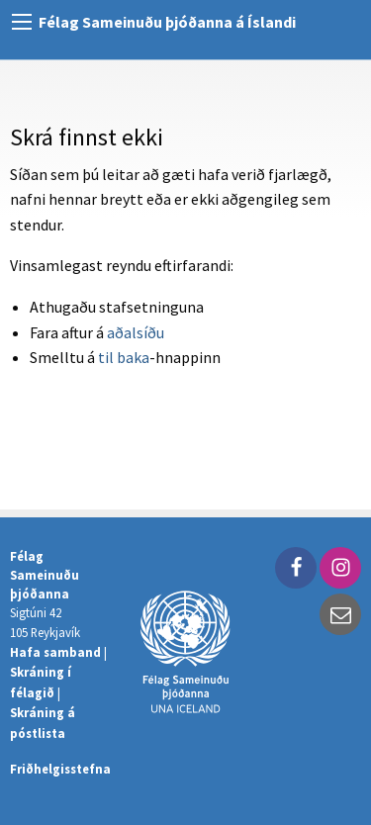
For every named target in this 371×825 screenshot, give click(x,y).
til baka (123, 357)
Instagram (340, 568)
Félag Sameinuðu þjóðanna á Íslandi (167, 22)
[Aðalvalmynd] (22, 22)
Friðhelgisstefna (60, 769)
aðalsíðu (135, 332)
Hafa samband (55, 652)
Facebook (296, 568)
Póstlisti (340, 614)
